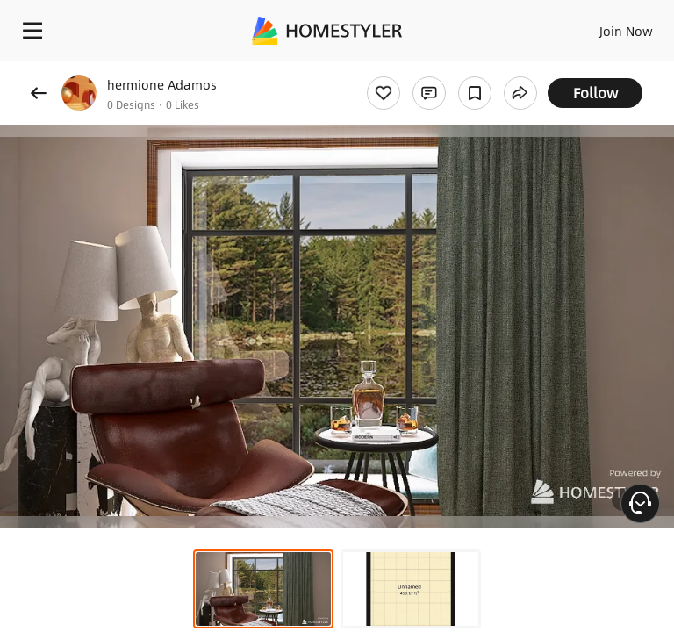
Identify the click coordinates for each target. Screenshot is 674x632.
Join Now (626, 30)
